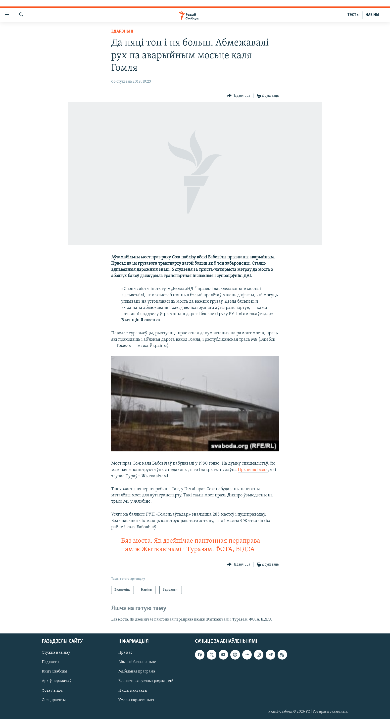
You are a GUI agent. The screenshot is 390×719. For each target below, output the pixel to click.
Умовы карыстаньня (136, 700)
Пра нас (125, 653)
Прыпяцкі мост (253, 470)
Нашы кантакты (132, 691)
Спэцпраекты (54, 700)
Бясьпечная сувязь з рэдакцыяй (146, 681)
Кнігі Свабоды (54, 672)
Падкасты (50, 662)
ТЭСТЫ (353, 15)
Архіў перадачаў (56, 681)
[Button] (238, 96)
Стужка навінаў (56, 653)
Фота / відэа (52, 691)
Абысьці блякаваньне (137, 662)
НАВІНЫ (372, 15)
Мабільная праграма (136, 672)
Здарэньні (122, 31)
